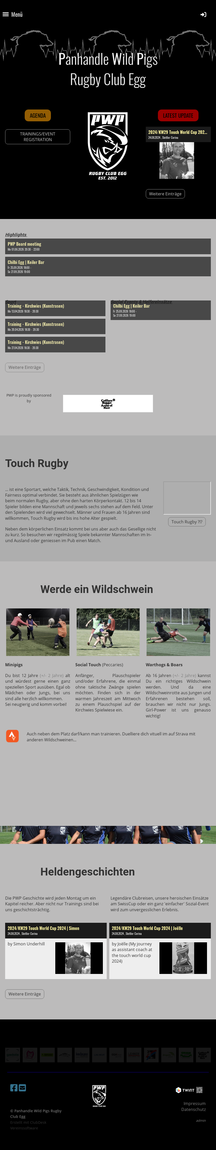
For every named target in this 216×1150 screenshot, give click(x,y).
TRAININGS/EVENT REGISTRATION (37, 136)
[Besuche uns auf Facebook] (13, 1087)
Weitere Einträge (165, 194)
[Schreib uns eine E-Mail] (22, 1087)
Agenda (38, 115)
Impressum (195, 1103)
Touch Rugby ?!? (187, 522)
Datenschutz (193, 1109)
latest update (178, 115)
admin (201, 1120)
